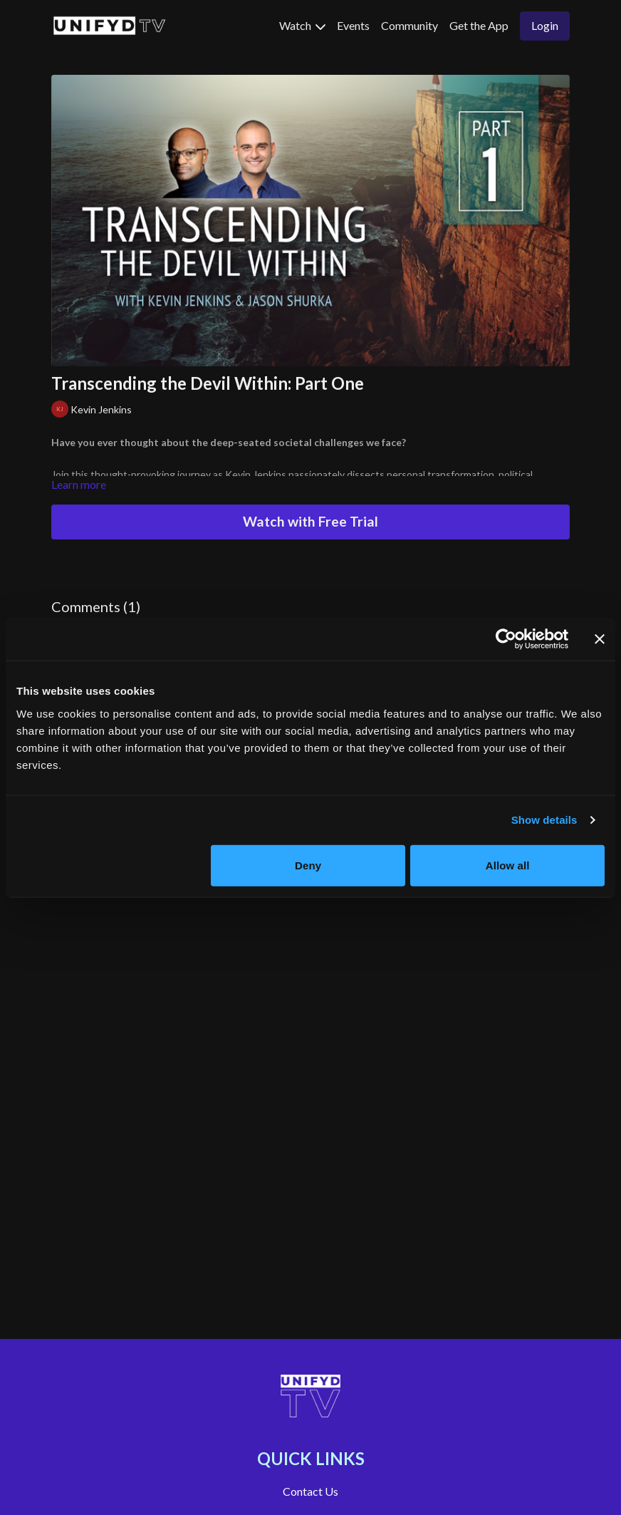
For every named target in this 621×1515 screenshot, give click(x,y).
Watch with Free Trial (310, 521)
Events (353, 25)
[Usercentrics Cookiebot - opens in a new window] (506, 639)
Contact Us (310, 1491)
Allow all (508, 865)
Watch (302, 25)
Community (409, 25)
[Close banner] (600, 639)
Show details (544, 820)
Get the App (478, 25)
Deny (308, 865)
